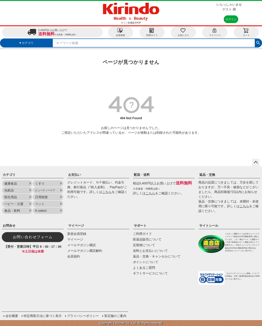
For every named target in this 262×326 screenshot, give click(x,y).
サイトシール (208, 225)
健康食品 (10, 183)
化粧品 (9, 190)
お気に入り (183, 32)
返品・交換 (207, 174)
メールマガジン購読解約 (84, 250)
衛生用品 (10, 197)
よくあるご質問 (144, 267)
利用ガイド (152, 32)
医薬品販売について (147, 239)
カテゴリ (9, 174)
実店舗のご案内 (115, 316)
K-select (41, 210)
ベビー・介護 (13, 204)
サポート (140, 225)
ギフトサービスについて (150, 273)
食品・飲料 (12, 210)
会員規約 (73, 256)
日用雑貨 (41, 197)
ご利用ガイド (142, 234)
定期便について (144, 245)
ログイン (231, 19)
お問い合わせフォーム (33, 237)
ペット (40, 204)
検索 (258, 42)
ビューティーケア (45, 190)
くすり (40, 183)
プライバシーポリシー (83, 316)
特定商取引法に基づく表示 (43, 316)
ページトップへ (255, 162)
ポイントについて (145, 262)
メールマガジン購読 (81, 245)
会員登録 (120, 32)
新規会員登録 (76, 234)
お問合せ (9, 225)
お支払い (74, 174)
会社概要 (11, 316)
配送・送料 (142, 174)
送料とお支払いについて (150, 250)
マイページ (215, 32)
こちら (107, 192)
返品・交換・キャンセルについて (156, 256)
